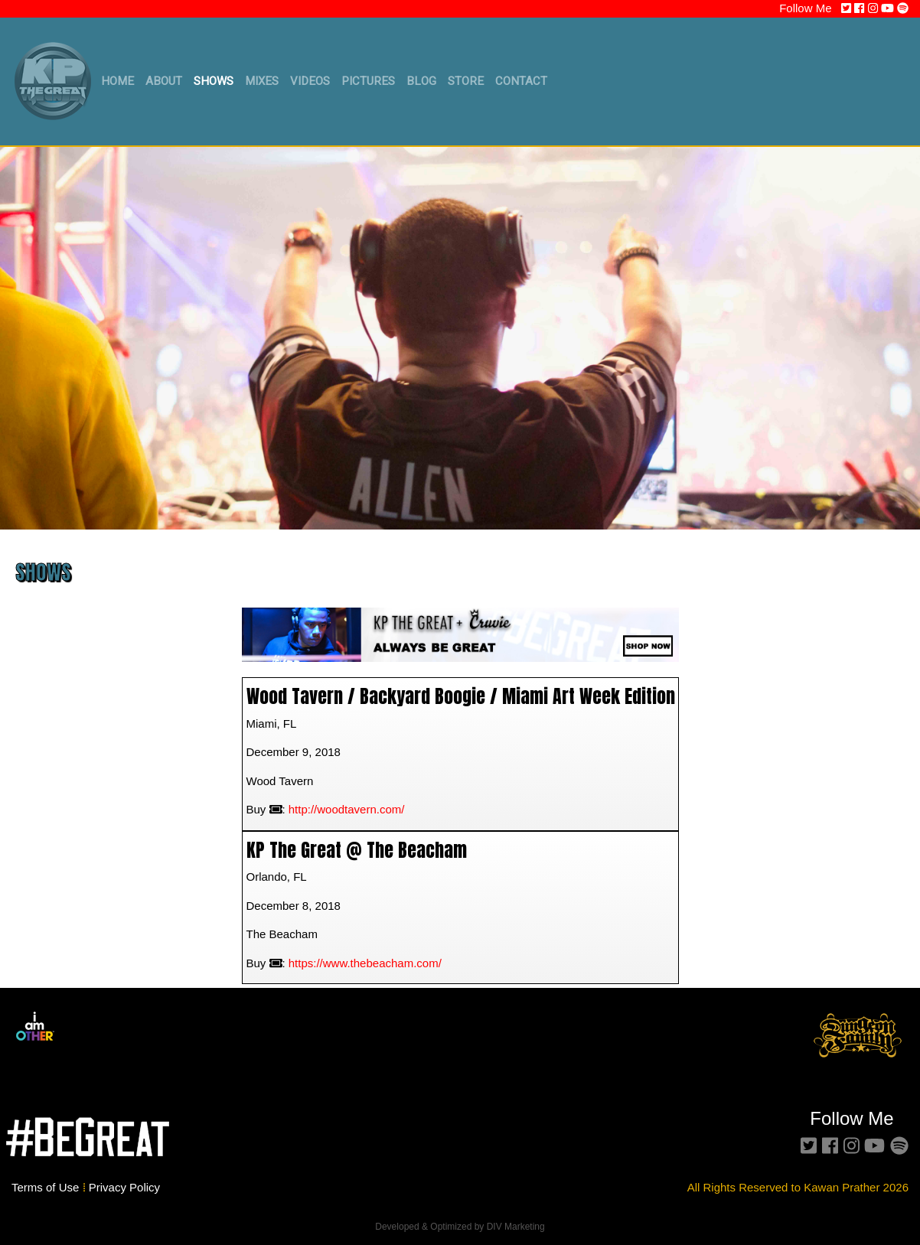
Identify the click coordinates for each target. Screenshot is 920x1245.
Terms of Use (47, 1187)
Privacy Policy (124, 1187)
